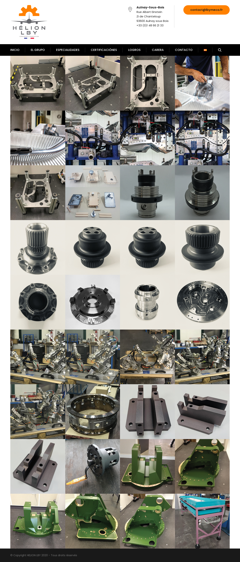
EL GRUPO (38, 50)
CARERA (158, 50)
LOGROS (134, 50)
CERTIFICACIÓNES (104, 50)
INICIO (15, 50)
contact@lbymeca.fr (206, 10)
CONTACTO (184, 50)
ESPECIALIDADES (68, 50)
